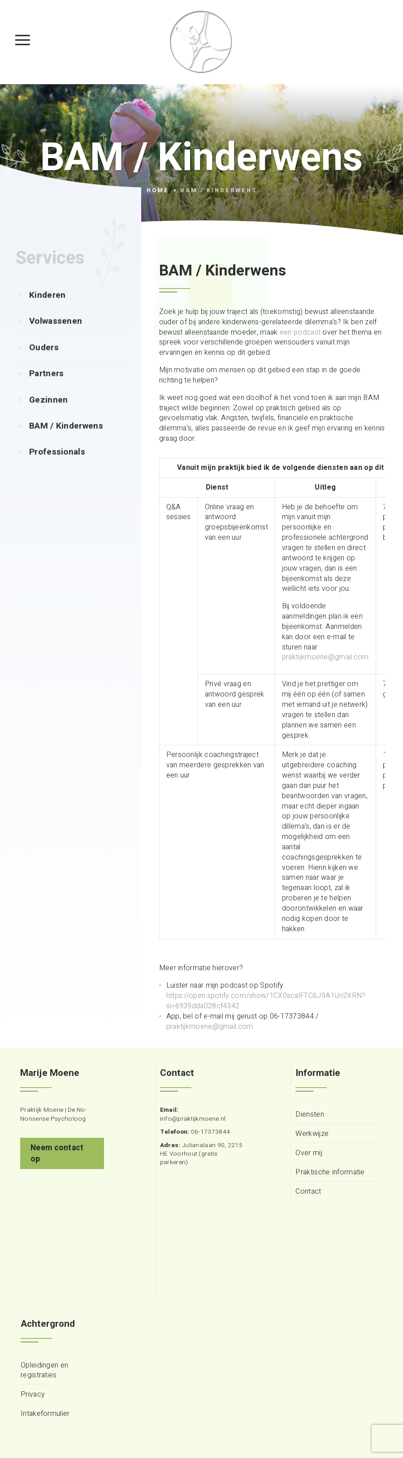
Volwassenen (55, 338)
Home (158, 190)
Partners (46, 391)
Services (50, 275)
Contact (308, 1192)
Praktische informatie (329, 1172)
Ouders (44, 365)
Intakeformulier (45, 1414)
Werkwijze (312, 1134)
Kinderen (47, 312)
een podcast (300, 332)
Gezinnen (48, 417)
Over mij (308, 1153)
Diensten (309, 1115)
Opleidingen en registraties (44, 1370)
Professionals (57, 469)
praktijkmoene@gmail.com (325, 657)
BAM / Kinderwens (66, 443)
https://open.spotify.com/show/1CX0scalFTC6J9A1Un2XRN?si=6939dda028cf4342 (266, 1000)
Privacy (33, 1394)
